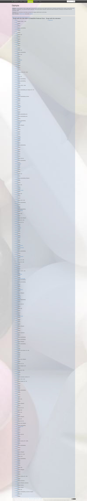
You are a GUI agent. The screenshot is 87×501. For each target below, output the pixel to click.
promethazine (17, 391)
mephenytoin (17, 294)
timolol (16, 448)
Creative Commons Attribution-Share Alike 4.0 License (35, 498)
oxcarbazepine (17, 349)
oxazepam (17, 347)
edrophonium (17, 179)
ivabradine (17, 252)
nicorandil (17, 327)
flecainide (16, 203)
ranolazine (17, 400)
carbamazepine (18, 95)
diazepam (17, 152)
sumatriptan (17, 433)
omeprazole (17, 342)
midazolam (17, 305)
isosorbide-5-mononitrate (19, 247)
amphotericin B (17, 62)
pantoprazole (17, 355)
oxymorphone (17, 353)
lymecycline (17, 287)
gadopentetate (17, 225)
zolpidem (16, 490)
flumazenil (17, 205)
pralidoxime (17, 373)
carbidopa (17, 97)
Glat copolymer (17, 29)
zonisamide (17, 492)
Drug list (25, 1)
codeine (16, 130)
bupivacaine (17, 84)
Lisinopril (16, 35)
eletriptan (16, 183)
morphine (16, 311)
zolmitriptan (17, 488)
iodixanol (16, 243)
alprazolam (17, 55)
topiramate (17, 453)
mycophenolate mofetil (19, 316)
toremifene (17, 455)
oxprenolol (17, 351)
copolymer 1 (17, 132)
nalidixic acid (17, 320)
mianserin (17, 302)
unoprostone (17, 464)
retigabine (17, 406)
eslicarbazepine (18, 188)
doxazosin (17, 170)
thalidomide (17, 444)
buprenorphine (17, 86)
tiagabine (16, 446)
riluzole (16, 408)
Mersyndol (17, 40)
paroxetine (17, 358)
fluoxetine (17, 212)
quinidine (16, 395)
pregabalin (17, 380)
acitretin (16, 51)
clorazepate (17, 128)
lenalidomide (17, 267)
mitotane (16, 309)
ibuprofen (16, 238)
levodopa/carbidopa (18, 274)
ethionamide (17, 194)
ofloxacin (16, 338)
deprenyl (16, 148)
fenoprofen (17, 201)
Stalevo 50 (17, 44)
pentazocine (17, 360)
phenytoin (17, 369)
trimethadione (17, 459)
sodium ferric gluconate (19, 426)
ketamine (16, 254)
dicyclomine (17, 159)
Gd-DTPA (17, 24)
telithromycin (17, 435)
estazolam (17, 192)
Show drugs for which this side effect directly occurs (21, 17)
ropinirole (16, 417)
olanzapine (17, 340)
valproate (16, 466)
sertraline (16, 422)
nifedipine (17, 329)
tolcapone (17, 450)
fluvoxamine (17, 216)
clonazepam (17, 126)
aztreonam (17, 68)
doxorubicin (17, 174)
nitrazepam (17, 333)
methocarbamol (18, 296)
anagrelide (17, 64)
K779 (16, 31)
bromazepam (17, 79)
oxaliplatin (17, 344)
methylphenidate (18, 298)
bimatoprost (17, 73)
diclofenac (17, 157)
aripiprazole (17, 66)
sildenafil (16, 424)
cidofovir (16, 108)
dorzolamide (17, 168)
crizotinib (16, 135)
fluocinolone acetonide (19, 210)
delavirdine (17, 146)
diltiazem (16, 161)
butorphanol (17, 90)
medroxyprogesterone (19, 289)
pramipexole (17, 375)
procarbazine (17, 386)
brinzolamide (17, 77)
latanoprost (17, 265)
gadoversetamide (18, 227)
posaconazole (17, 371)
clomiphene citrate (18, 121)
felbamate (17, 199)
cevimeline (17, 104)
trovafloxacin (17, 461)
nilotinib (16, 331)
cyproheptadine (18, 139)
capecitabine (17, 93)
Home (21, 1)
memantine (17, 291)
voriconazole (17, 479)
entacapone (17, 185)
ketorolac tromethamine (19, 256)
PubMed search (22, 13)
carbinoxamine (17, 99)
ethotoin (16, 196)
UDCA (16, 46)
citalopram (17, 115)
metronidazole (17, 300)
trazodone (17, 457)
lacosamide (17, 258)
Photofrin (16, 42)
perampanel (17, 362)
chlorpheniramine (18, 106)
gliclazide (16, 232)
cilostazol (16, 110)
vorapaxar (17, 477)
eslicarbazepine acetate (19, 190)
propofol (16, 393)
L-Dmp (16, 33)
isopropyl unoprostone (19, 245)
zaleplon (16, 481)
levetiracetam (17, 269)
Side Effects (30, 1)
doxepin (16, 172)
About (40, 1)
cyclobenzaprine (18, 137)
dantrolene (17, 141)
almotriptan (17, 53)
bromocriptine (17, 82)
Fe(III (16, 22)
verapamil (17, 470)
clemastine (17, 117)
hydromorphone (18, 236)
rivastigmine (17, 415)
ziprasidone (17, 486)
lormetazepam (17, 285)
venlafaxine (17, 468)
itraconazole (17, 249)
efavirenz (16, 181)
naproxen (16, 322)
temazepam (17, 437)
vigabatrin (17, 475)
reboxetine (17, 404)
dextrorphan (17, 150)
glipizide (16, 234)
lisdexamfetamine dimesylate (20, 278)
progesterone (50, 20)
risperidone (17, 411)
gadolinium (17, 223)
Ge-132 (16, 26)
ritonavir (16, 413)
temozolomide (17, 439)
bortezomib (17, 75)
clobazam (17, 119)
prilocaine (17, 382)
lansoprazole (17, 263)
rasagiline (17, 402)
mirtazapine (17, 307)
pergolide (16, 364)
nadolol (16, 318)
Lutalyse (16, 37)
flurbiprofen (17, 214)
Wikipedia (31, 13)
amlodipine (17, 57)
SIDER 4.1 (16, 1)
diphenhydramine (18, 163)
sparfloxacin (17, 428)
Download (36, 1)
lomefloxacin (17, 280)
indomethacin (17, 241)
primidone (17, 384)
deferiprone (17, 143)
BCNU (16, 20)
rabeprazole (17, 397)
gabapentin (17, 221)
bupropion (17, 88)
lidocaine (16, 276)
